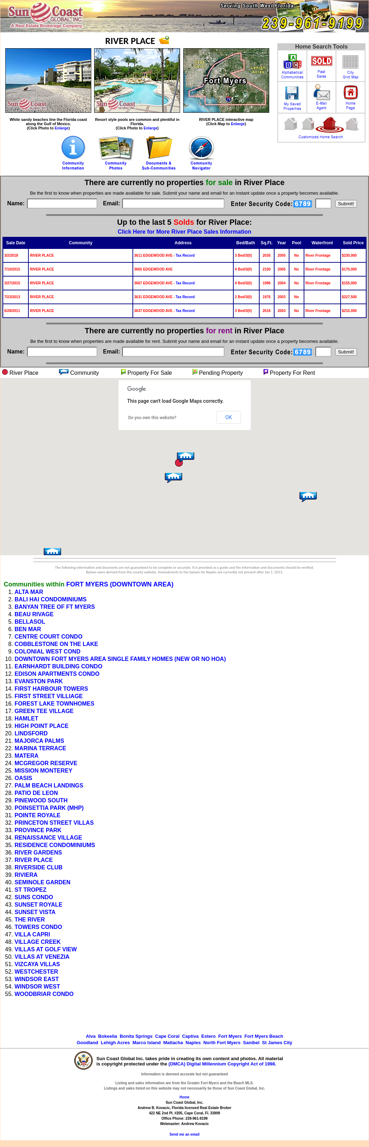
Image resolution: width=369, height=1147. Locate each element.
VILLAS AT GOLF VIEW (46, 949)
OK (229, 417)
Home (185, 1097)
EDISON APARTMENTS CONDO (57, 674)
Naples (193, 1042)
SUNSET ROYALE (39, 905)
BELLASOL (30, 622)
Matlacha (173, 1042)
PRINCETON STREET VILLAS (54, 823)
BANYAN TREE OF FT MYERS (55, 607)
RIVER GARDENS (38, 853)
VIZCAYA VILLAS (37, 964)
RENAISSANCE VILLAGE (48, 838)
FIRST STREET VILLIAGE (49, 696)
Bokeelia (107, 1036)
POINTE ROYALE (37, 815)
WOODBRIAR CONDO (44, 994)
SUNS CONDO (34, 897)
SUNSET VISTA (35, 912)
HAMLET (26, 719)
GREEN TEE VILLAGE (44, 711)
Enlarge (62, 128)
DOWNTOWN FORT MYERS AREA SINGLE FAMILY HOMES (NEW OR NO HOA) (120, 659)
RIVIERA (26, 875)
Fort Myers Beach (263, 1036)
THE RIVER (30, 920)
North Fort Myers (221, 1042)
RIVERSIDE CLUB (39, 867)
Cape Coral (167, 1036)
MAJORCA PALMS (39, 741)
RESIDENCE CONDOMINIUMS (55, 845)
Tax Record (185, 255)
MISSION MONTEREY (43, 771)
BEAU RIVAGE (34, 614)
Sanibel (251, 1042)
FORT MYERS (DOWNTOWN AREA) (119, 584)
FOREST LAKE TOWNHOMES (54, 704)
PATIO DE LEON (36, 793)
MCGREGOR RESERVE (46, 763)
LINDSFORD (31, 733)
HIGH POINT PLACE (42, 726)
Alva (91, 1036)
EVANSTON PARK (39, 681)
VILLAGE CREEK (38, 942)
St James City (277, 1042)
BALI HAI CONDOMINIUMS (51, 599)
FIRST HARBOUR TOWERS (51, 689)
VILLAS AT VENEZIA (42, 957)
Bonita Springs (136, 1036)
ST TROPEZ (31, 890)
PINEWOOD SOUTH (41, 800)
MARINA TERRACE (40, 748)
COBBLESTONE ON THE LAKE (56, 644)
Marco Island (146, 1042)
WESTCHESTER (36, 972)
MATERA (26, 756)
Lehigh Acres (115, 1042)
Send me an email (184, 1134)
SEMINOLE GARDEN (42, 882)
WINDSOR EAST (37, 979)
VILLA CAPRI (32, 934)
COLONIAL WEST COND (47, 651)
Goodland (87, 1042)
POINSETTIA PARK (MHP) (49, 808)
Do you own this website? (152, 417)
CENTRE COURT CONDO (48, 637)
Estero (208, 1036)
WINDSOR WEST (37, 987)
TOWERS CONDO (38, 927)
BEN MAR (28, 629)
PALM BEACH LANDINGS (49, 786)
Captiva (190, 1036)
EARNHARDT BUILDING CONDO (58, 666)
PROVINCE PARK (38, 830)
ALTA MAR (29, 592)
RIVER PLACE (34, 860)
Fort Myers (230, 1036)
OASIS (23, 778)
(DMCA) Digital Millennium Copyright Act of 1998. (222, 1064)
